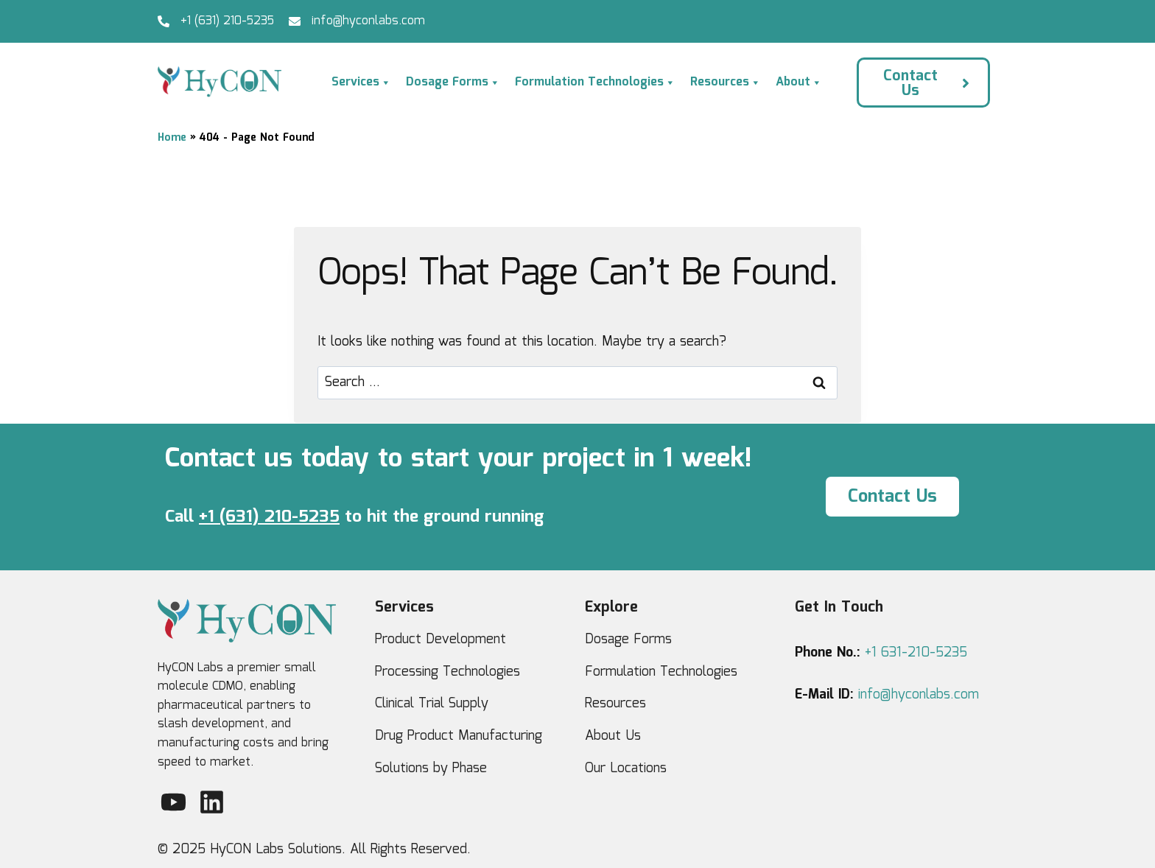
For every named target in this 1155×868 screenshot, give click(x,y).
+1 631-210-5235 (916, 653)
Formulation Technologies (595, 82)
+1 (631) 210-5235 (227, 21)
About (799, 82)
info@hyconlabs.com (368, 21)
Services (361, 82)
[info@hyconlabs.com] (295, 21)
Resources (725, 82)
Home (172, 138)
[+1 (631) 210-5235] (163, 21)
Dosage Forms (453, 82)
